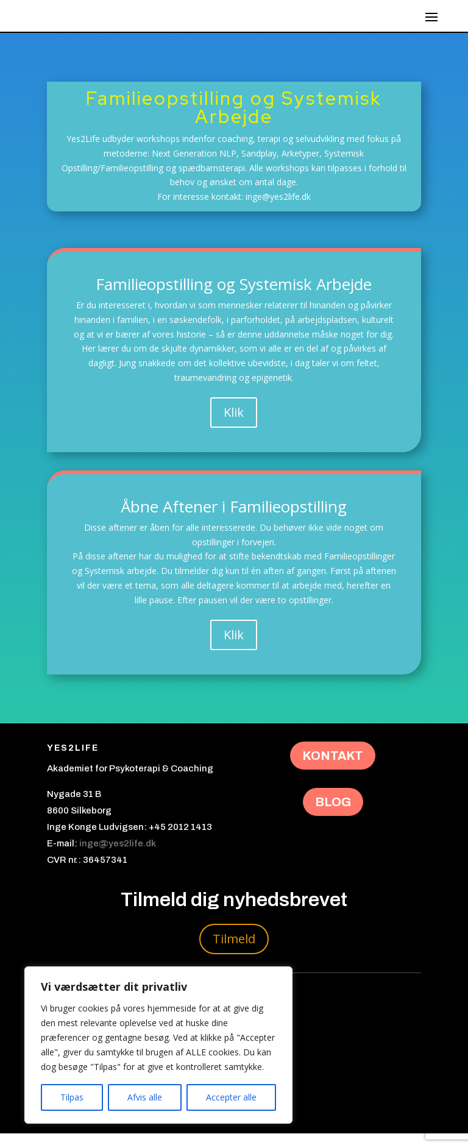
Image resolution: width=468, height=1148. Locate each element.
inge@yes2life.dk (117, 858)
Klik (234, 427)
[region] (158, 1045)
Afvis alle (144, 1097)
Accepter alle (231, 1097)
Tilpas (71, 1097)
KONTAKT (332, 770)
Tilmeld (234, 953)
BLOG (333, 816)
